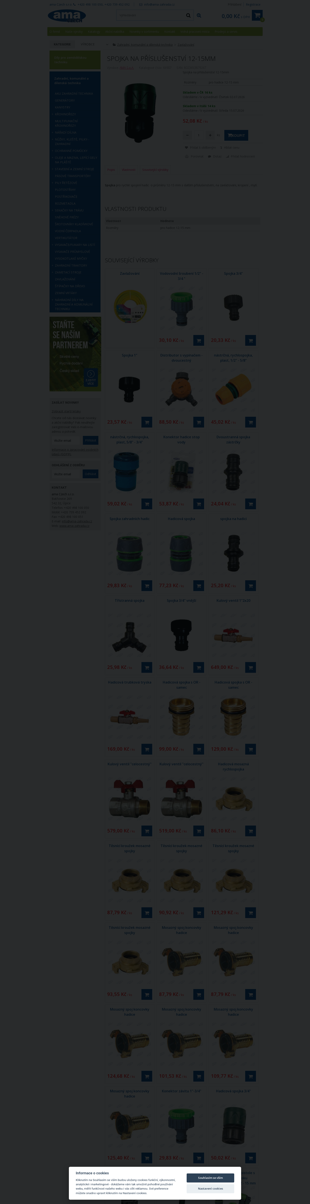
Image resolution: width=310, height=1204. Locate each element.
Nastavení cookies (210, 1188)
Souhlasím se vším (210, 1178)
